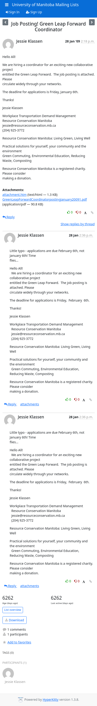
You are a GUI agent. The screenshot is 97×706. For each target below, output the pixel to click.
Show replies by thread (77, 224)
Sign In (13, 12)
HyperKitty (50, 699)
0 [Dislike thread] (78, 212)
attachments (29, 404)
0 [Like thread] (70, 212)
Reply (9, 217)
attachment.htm (15, 194)
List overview (12, 610)
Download (14, 620)
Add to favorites (17, 642)
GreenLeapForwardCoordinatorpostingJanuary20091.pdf (45, 199)
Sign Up (34, 12)
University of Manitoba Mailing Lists (45, 4)
